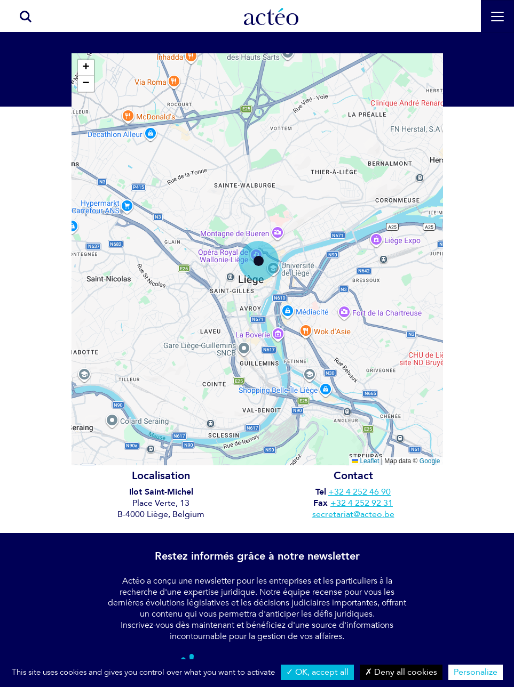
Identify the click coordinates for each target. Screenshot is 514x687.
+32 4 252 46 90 (359, 492)
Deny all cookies (401, 672)
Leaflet (365, 461)
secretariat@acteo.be (353, 514)
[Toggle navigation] (497, 16)
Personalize (475, 672)
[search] (20, 16)
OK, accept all (317, 672)
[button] (259, 261)
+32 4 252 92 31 (361, 503)
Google (430, 461)
